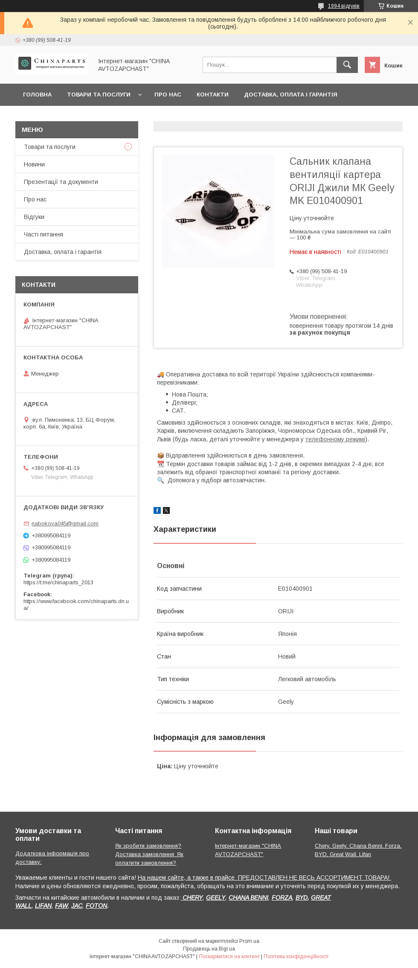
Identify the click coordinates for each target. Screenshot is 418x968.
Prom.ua (249, 941)
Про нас (167, 94)
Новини (34, 164)
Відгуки (34, 216)
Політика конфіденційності (296, 956)
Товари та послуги (99, 94)
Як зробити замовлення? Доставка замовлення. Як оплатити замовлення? (149, 854)
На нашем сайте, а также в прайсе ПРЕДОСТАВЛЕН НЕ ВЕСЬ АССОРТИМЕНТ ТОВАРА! (264, 877)
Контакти (213, 94)
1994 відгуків (344, 6)
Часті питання (43, 234)
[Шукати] (347, 65)
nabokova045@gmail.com (65, 523)
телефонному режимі (335, 439)
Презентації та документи (61, 181)
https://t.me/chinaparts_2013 (58, 582)
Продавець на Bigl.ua (209, 949)
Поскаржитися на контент (229, 956)
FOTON (96, 905)
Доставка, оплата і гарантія (290, 94)
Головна (37, 94)
